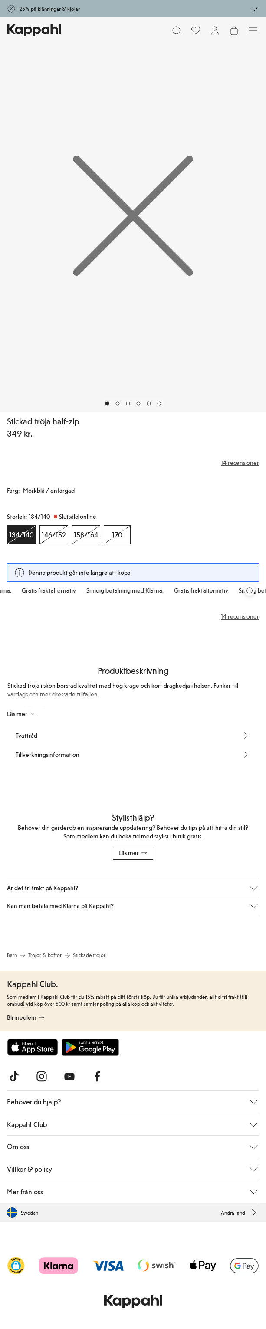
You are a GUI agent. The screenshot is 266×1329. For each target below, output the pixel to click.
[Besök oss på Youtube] (69, 1077)
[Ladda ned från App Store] (32, 1047)
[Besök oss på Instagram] (42, 1077)
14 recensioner (240, 616)
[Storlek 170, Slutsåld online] (117, 534)
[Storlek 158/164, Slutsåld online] (86, 534)
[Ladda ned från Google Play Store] (90, 1047)
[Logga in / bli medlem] (214, 30)
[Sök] (176, 30)
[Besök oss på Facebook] (97, 1077)
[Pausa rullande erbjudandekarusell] (249, 590)
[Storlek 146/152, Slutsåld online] (53, 534)
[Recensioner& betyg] (133, 462)
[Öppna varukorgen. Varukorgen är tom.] (233, 30)
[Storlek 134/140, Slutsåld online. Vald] (21, 534)
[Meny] (253, 30)
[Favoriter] (195, 30)
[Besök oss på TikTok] (14, 1077)
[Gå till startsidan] (34, 30)
